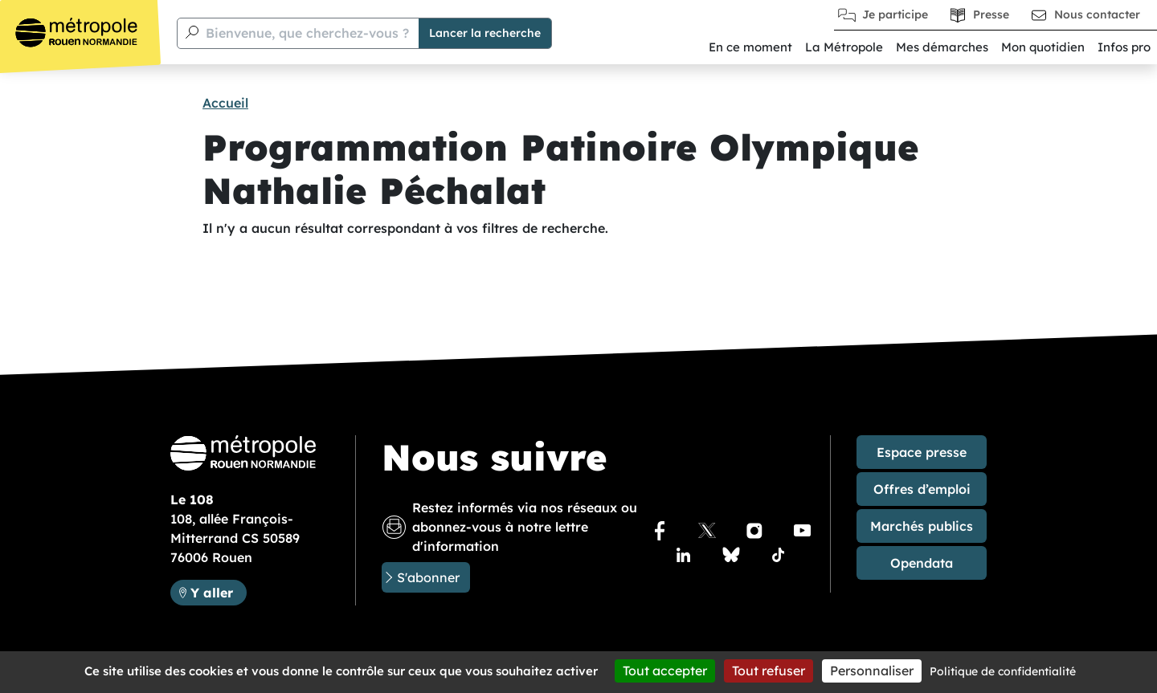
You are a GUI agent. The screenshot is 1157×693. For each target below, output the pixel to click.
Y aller (218, 591)
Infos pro (1124, 47)
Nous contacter (1097, 14)
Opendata (921, 563)
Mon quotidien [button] (1043, 47)
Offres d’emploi (922, 489)
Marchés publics (921, 526)
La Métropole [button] (844, 47)
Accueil (225, 103)
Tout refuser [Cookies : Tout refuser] (768, 670)
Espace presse (922, 452)
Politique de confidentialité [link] (1003, 671)
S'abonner (428, 577)
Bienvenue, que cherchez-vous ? (307, 33)
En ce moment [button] (750, 47)
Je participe (895, 14)
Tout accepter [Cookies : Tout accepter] (665, 670)
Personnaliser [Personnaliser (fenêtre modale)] (872, 670)
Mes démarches (942, 47)
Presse (991, 14)
